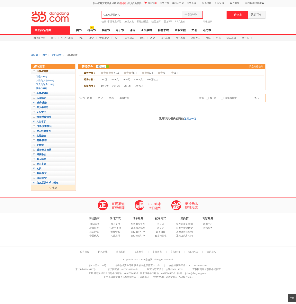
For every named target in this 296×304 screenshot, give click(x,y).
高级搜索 (207, 21)
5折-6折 (127, 86)
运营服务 (208, 227)
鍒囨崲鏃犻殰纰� (254, 3)
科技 (218, 37)
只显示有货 (231, 98)
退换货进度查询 (184, 231)
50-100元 (138, 79)
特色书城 (163, 30)
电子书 (120, 30)
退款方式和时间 (184, 235)
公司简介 (84, 251)
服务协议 (94, 231)
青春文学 (104, 37)
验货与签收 (160, 235)
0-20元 (104, 79)
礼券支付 (115, 235)
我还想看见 (142, 21)
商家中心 (208, 224)
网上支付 (115, 224)
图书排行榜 (39, 37)
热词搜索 (211, 251)
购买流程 (94, 224)
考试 (208, 37)
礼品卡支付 (115, 227)
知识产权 (193, 251)
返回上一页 (190, 118)
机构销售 (139, 251)
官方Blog (175, 251)
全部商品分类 (43, 30)
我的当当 (191, 3)
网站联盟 (103, 251)
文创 (194, 30)
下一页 (262, 98)
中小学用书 (67, 37)
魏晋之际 (156, 21)
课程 (132, 30)
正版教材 (146, 30)
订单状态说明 (138, 227)
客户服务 (234, 3)
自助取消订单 (138, 231)
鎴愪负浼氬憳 (134, 3)
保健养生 (195, 37)
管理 (142, 37)
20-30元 (115, 79)
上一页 (252, 98)
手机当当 (157, 251)
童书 (53, 37)
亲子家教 (180, 37)
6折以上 (139, 86)
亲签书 (106, 30)
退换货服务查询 (184, 224)
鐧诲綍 (123, 3)
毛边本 (207, 30)
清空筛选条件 (256, 66)
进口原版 (231, 37)
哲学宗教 (165, 37)
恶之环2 (168, 21)
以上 (131, 72)
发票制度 (94, 227)
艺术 (116, 37)
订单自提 (160, 231)
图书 (79, 30)
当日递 (160, 224)
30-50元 (126, 79)
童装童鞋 (180, 30)
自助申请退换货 (184, 227)
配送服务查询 (138, 224)
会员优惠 (94, 235)
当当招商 (121, 251)
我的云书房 (178, 3)
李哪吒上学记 (114, 21)
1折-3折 (105, 86)
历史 (152, 37)
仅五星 (110, 72)
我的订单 (164, 3)
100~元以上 (152, 79)
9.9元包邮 (180, 21)
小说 (81, 37)
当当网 (34, 55)
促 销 (213, 98)
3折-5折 (116, 86)
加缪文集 (129, 21)
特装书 (91, 30)
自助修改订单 (138, 235)
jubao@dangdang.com (195, 273)
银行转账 (115, 231)
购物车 (150, 3)
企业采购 (219, 3)
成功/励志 (56, 55)
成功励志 (129, 37)
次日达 (160, 227)
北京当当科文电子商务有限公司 (120, 277)
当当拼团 (206, 3)
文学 (91, 37)
